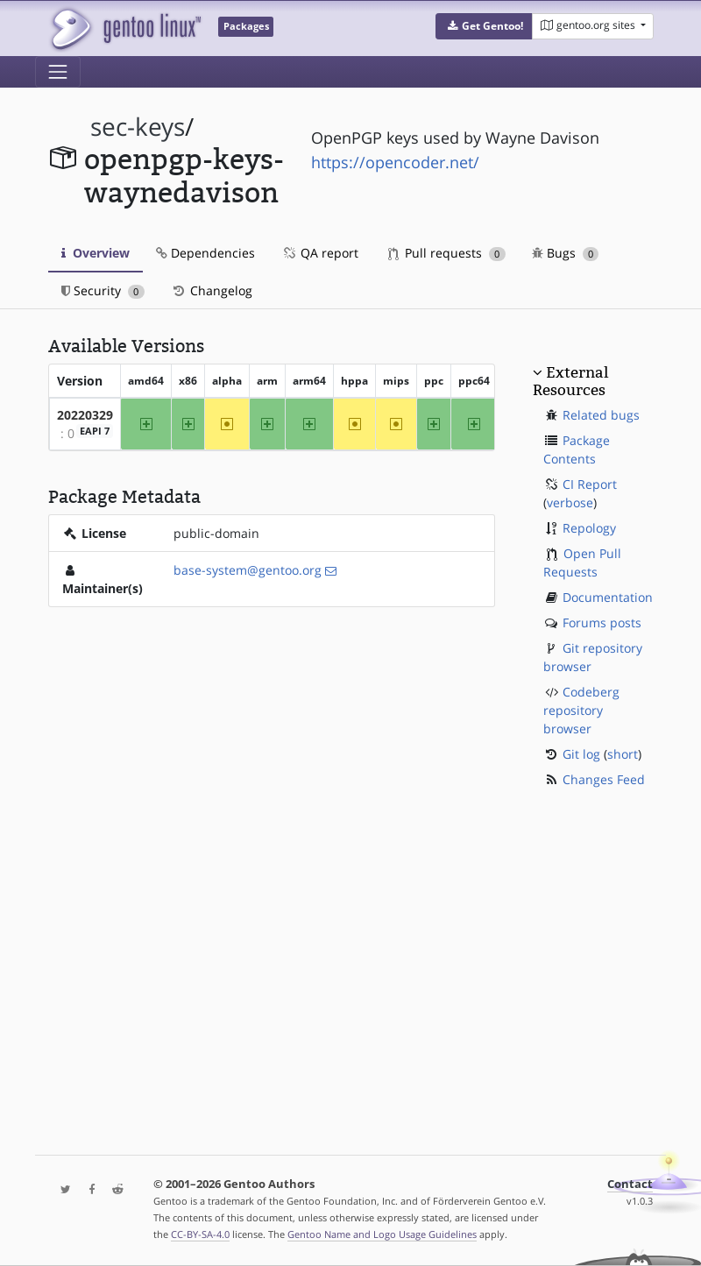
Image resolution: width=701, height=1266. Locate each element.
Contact (630, 1184)
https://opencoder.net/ (395, 162)
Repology (589, 528)
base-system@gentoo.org (247, 570)
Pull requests (447, 252)
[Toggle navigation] (58, 72)
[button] (484, 26)
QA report (319, 252)
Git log (581, 754)
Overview (95, 252)
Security (103, 290)
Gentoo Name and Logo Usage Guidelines (382, 1234)
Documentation (608, 597)
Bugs (565, 252)
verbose (570, 502)
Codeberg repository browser (581, 710)
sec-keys (137, 126)
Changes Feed (604, 779)
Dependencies (205, 252)
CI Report (590, 484)
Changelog (211, 290)
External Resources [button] (570, 381)
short (622, 754)
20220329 (85, 415)
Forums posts (602, 622)
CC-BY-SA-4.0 (200, 1234)
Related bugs (601, 415)
